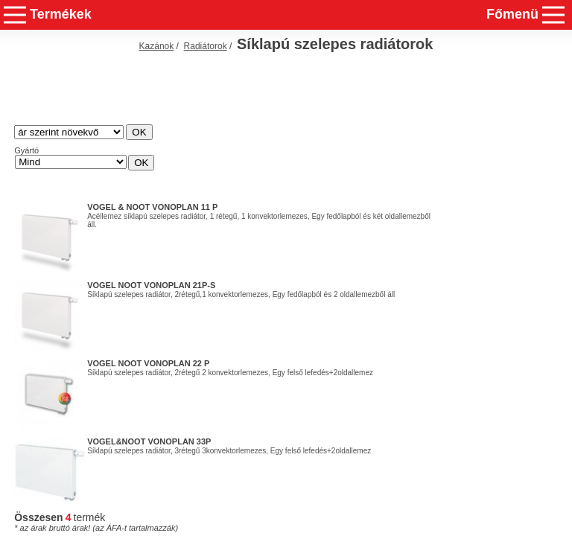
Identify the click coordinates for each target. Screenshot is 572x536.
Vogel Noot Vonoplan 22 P (148, 363)
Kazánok (156, 46)
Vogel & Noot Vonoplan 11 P (152, 206)
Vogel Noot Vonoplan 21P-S (151, 285)
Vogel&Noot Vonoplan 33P (149, 441)
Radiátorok (205, 46)
